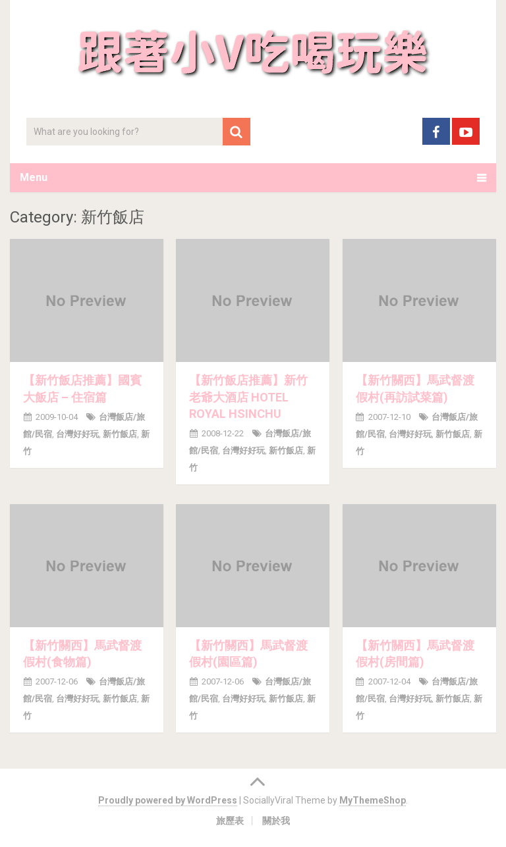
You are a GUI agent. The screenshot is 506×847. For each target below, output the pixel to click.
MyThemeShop (372, 800)
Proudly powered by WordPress (167, 800)
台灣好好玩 (77, 434)
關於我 (276, 820)
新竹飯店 (120, 434)
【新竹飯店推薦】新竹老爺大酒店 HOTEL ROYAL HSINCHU (248, 396)
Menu (33, 177)
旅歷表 (230, 820)
